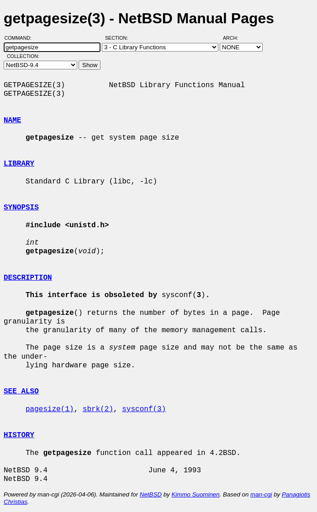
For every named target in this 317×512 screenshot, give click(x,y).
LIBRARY (19, 164)
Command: (21, 38)
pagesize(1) (50, 409)
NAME (12, 120)
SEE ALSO (21, 392)
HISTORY (19, 435)
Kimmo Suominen (195, 494)
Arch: (234, 38)
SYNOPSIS (21, 208)
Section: (118, 38)
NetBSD (151, 494)
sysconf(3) (144, 409)
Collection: (23, 56)
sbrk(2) (98, 409)
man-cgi (261, 494)
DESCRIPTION (28, 278)
